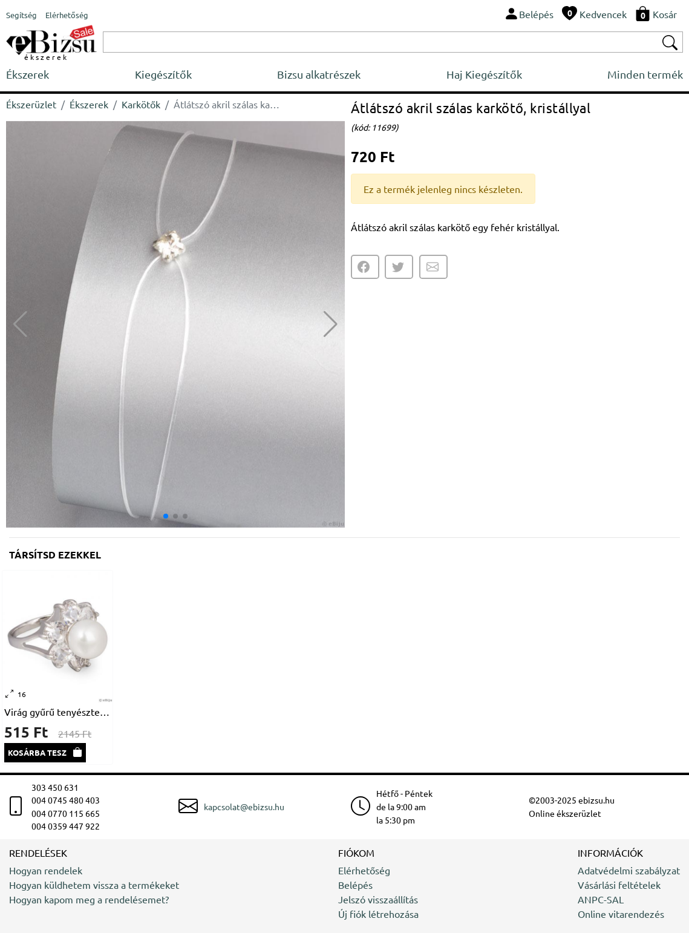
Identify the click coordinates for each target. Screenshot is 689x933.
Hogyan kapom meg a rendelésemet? (89, 899)
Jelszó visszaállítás (378, 899)
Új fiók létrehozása (378, 914)
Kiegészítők (163, 74)
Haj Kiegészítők (484, 74)
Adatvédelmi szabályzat (629, 870)
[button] (330, 324)
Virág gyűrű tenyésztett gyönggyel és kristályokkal (57, 711)
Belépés (355, 885)
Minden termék (645, 74)
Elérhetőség (364, 870)
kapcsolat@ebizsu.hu (244, 806)
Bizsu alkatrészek (319, 74)
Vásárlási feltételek (619, 885)
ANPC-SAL (601, 899)
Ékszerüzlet (31, 104)
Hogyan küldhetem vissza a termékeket (94, 885)
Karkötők (141, 104)
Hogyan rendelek (45, 870)
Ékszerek (27, 74)
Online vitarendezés (621, 914)
